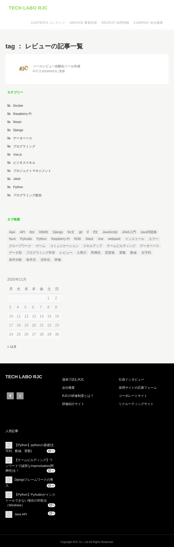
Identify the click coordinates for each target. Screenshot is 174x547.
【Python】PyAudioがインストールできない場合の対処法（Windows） (30, 500)
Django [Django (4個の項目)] (58, 232)
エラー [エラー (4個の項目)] (153, 239)
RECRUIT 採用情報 (115, 22)
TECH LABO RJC (28, 7)
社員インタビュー (131, 379)
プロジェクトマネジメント (32, 171)
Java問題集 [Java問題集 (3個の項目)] (148, 232)
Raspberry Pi (22, 114)
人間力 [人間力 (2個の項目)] (81, 252)
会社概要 (68, 387)
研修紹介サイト (73, 404)
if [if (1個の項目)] (88, 232)
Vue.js (17, 154)
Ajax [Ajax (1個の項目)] (12, 232)
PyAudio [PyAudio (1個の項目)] (26, 239)
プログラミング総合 (27, 195)
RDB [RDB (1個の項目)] (77, 239)
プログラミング (24, 146)
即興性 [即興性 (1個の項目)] (96, 252)
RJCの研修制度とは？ (78, 396)
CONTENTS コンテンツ (48, 22)
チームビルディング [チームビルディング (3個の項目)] (121, 246)
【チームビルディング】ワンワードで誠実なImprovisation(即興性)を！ (29, 465)
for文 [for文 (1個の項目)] (71, 232)
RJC (36, 71)
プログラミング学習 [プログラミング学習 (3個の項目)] (40, 252)
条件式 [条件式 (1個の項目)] (31, 259)
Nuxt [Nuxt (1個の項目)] (12, 239)
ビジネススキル (24, 162)
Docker (18, 105)
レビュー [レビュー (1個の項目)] (66, 252)
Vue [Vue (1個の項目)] (100, 239)
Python (18, 187)
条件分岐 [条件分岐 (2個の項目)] (15, 259)
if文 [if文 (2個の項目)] (95, 232)
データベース (22, 138)
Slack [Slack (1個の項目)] (89, 239)
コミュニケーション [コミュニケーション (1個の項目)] (64, 246)
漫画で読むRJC (73, 379)
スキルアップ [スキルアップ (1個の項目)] (92, 246)
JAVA (17, 179)
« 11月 (12, 346)
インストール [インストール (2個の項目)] (134, 239)
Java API (20, 514)
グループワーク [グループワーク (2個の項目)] (20, 246)
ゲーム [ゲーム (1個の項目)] (40, 246)
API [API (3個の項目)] (22, 232)
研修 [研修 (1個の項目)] (58, 259)
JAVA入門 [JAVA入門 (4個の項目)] (129, 232)
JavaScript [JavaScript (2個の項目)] (110, 232)
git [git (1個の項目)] (80, 232)
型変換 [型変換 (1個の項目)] (110, 252)
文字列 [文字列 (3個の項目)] (146, 252)
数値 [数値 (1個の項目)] (133, 252)
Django (18, 130)
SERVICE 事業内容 (83, 22)
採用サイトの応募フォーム (138, 387)
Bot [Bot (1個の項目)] (32, 232)
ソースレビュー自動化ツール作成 (56, 66)
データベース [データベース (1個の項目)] (149, 246)
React (17, 122)
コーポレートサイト (133, 396)
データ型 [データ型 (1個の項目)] (15, 252)
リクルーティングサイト (136, 404)
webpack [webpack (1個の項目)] (114, 239)
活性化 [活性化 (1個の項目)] (45, 259)
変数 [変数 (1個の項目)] (122, 252)
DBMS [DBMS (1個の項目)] (43, 232)
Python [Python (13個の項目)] (42, 239)
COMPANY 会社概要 (148, 22)
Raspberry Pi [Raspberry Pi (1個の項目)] (60, 239)
